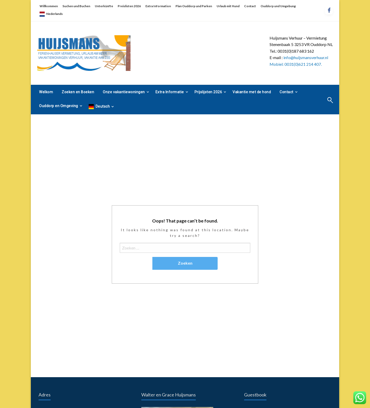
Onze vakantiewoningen (124, 92)
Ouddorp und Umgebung (278, 6)
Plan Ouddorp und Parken (193, 6)
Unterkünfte (104, 6)
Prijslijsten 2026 (208, 92)
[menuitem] (46, 92)
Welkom (46, 92)
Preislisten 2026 (129, 6)
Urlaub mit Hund (228, 6)
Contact (250, 6)
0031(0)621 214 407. (303, 64)
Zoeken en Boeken (78, 92)
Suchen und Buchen (76, 6)
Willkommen (49, 6)
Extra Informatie (169, 92)
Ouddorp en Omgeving (58, 106)
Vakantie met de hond (252, 92)
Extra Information (158, 6)
